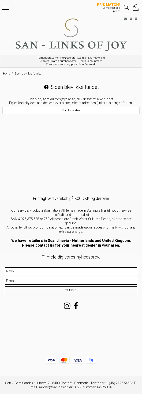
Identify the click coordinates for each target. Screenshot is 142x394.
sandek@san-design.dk (55, 387)
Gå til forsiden (71, 110)
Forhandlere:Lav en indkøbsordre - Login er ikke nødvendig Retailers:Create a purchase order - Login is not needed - (71, 61)
